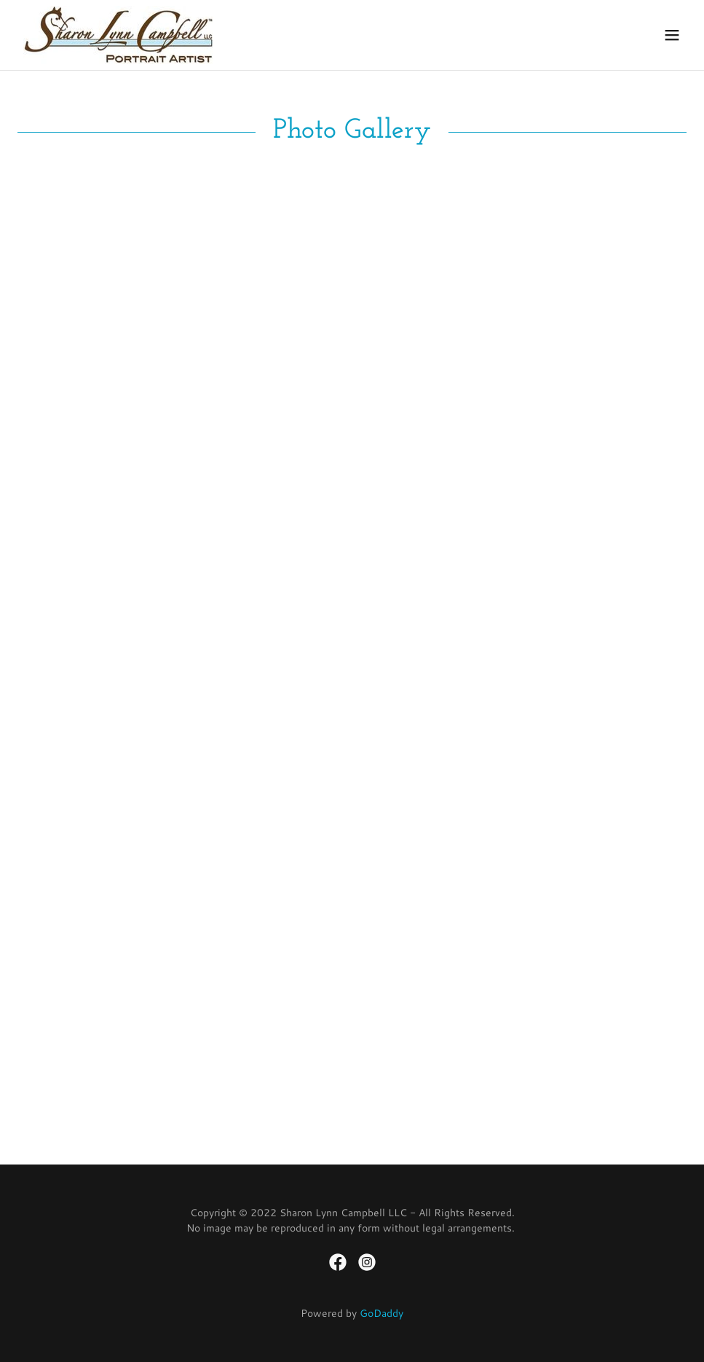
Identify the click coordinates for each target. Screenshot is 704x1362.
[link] (118, 35)
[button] (672, 35)
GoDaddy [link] (381, 1313)
